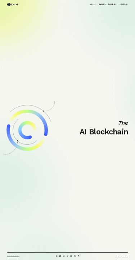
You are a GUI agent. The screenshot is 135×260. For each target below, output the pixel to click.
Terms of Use (125, 256)
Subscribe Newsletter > (13, 256)
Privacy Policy (118, 256)
